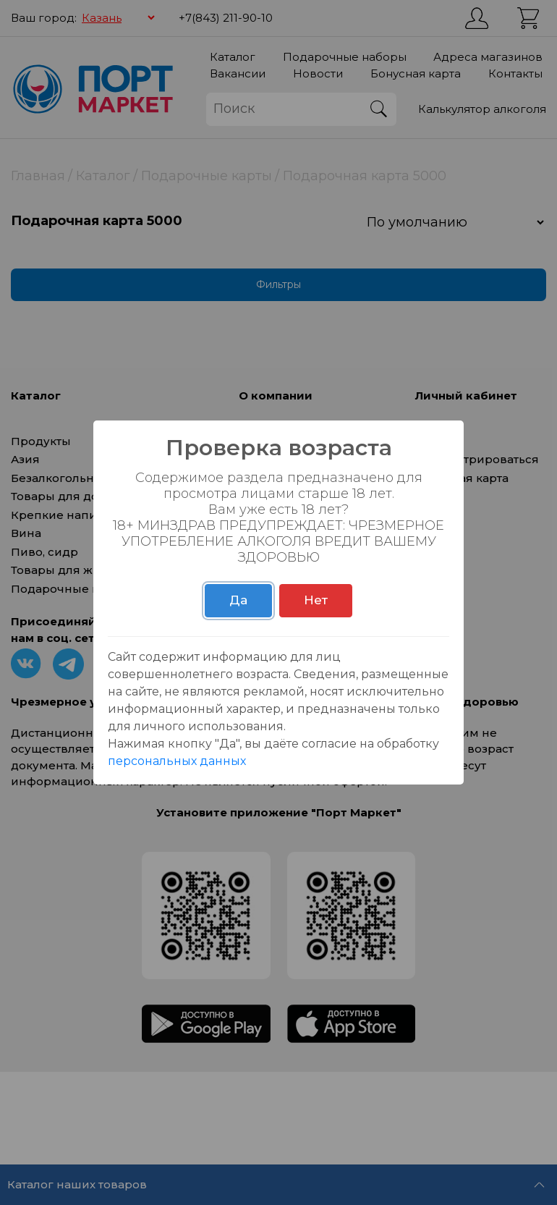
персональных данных (177, 761)
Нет (316, 600)
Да (238, 600)
